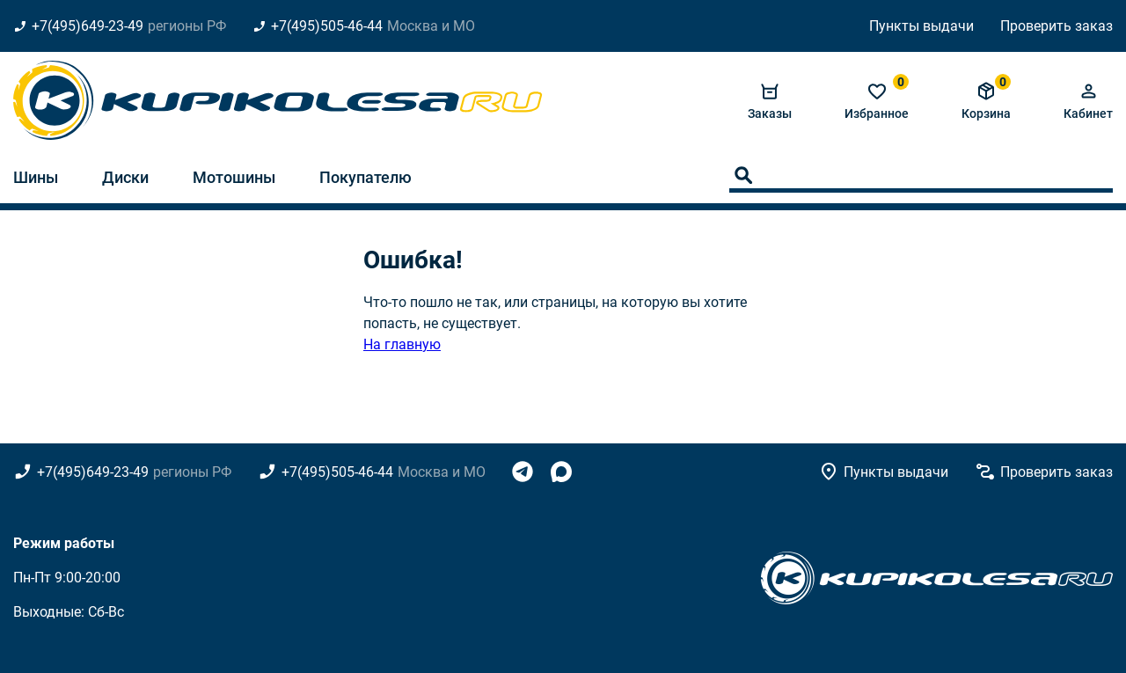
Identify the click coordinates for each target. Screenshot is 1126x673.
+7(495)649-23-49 (87, 26)
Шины (35, 177)
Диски (125, 177)
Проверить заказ (1056, 26)
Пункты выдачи (921, 26)
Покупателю (365, 177)
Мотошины (234, 177)
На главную (402, 344)
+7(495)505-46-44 (327, 26)
